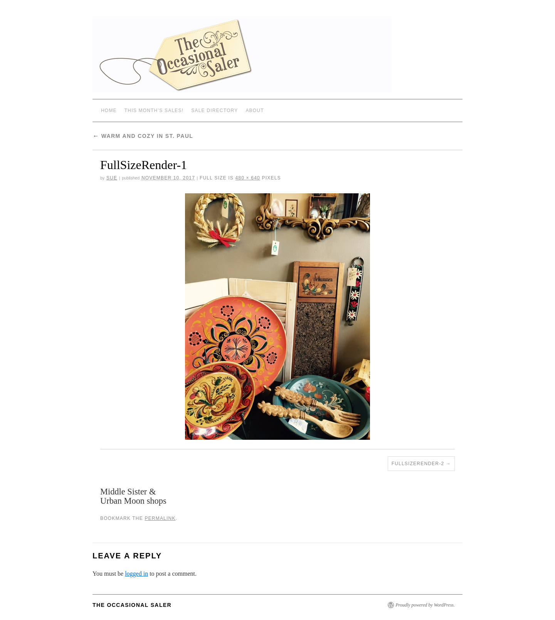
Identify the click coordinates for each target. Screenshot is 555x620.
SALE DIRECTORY (214, 110)
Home (109, 110)
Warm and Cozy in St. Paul (142, 136)
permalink (160, 518)
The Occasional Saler (132, 605)
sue (111, 178)
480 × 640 (247, 178)
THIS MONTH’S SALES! (154, 110)
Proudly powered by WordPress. (425, 605)
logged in (136, 573)
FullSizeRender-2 (418, 463)
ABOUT (255, 110)
